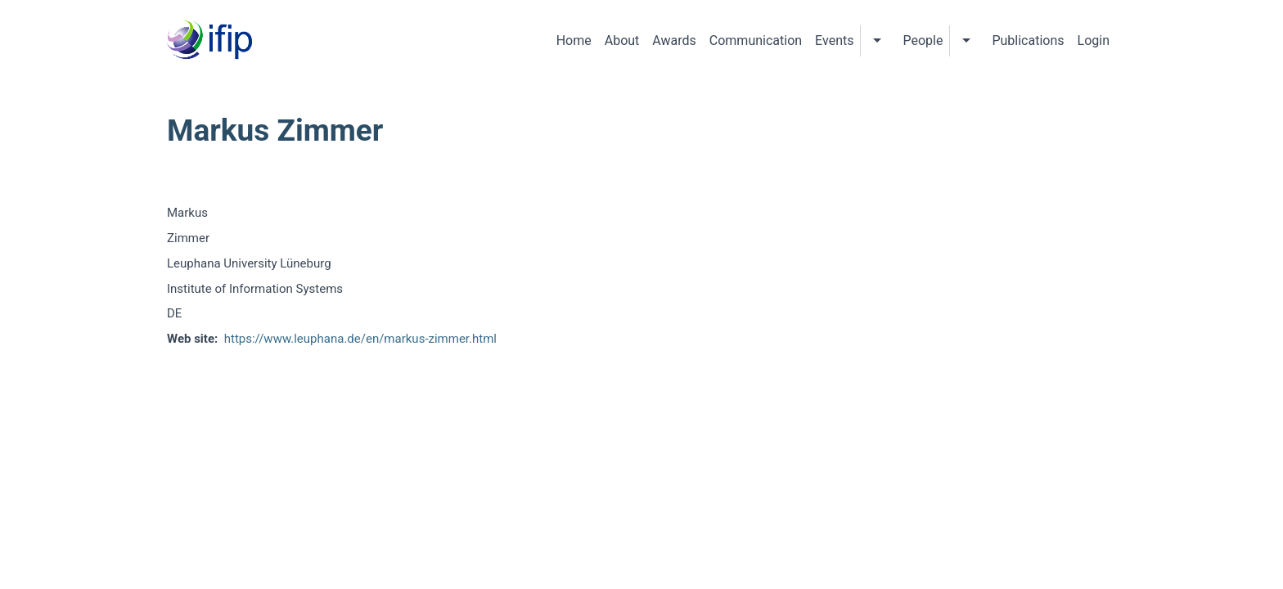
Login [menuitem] (1094, 40)
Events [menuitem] (834, 40)
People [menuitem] (923, 40)
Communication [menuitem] (755, 40)
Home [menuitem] (574, 40)
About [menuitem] (622, 40)
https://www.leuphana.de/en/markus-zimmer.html (360, 338)
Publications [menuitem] (1028, 40)
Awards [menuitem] (674, 40)
